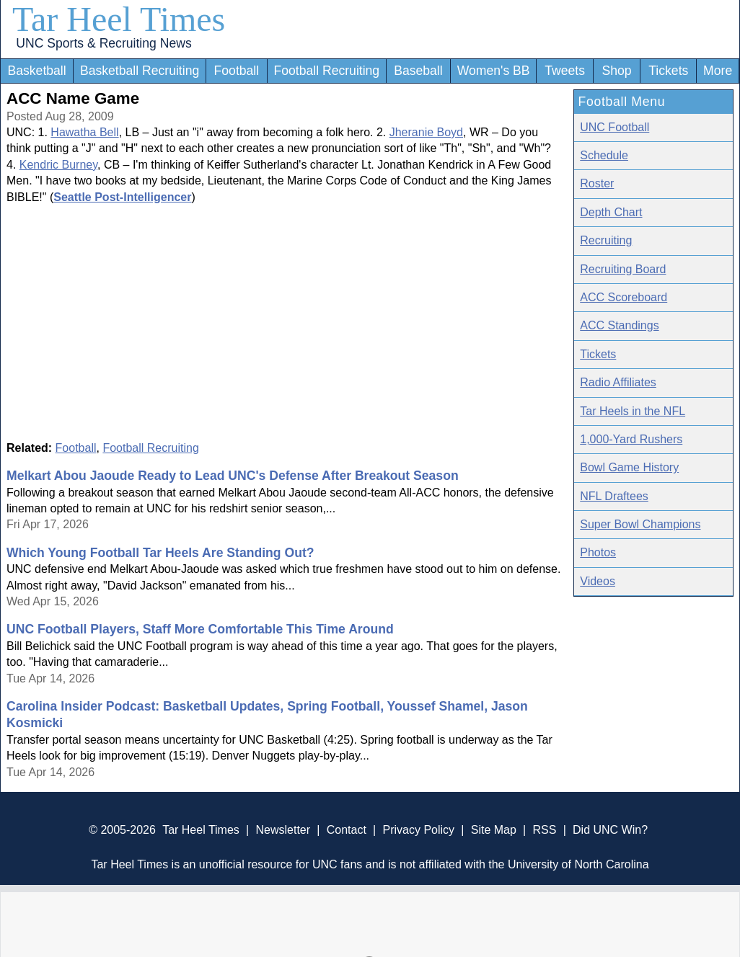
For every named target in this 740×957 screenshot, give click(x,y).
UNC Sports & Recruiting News (103, 43)
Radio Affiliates (618, 382)
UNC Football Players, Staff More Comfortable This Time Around (200, 629)
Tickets (668, 70)
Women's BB (493, 70)
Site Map (493, 830)
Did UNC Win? (610, 830)
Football (237, 70)
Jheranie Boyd (426, 132)
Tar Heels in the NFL (632, 411)
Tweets (565, 70)
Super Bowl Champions (640, 524)
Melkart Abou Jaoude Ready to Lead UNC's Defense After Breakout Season (232, 475)
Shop (617, 70)
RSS (544, 830)
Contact (346, 830)
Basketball (36, 70)
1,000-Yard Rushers (631, 439)
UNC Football (614, 127)
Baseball (418, 70)
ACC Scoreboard (623, 297)
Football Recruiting (326, 70)
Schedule (604, 155)
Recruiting (606, 240)
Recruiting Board (623, 269)
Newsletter (282, 830)
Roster (597, 183)
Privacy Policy (418, 830)
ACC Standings (619, 325)
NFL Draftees (614, 496)
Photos (598, 552)
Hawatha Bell (84, 132)
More (717, 70)
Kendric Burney (58, 165)
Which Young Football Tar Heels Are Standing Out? (160, 553)
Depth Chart (611, 212)
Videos (597, 581)
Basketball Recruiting (139, 70)
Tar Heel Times (118, 19)
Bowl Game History (629, 467)
